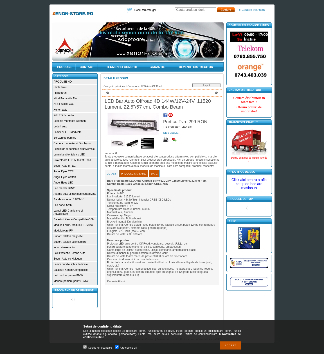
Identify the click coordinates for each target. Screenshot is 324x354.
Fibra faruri (60, 92)
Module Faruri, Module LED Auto (73, 225)
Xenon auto (60, 109)
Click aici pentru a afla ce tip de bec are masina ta (249, 184)
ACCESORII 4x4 (64, 104)
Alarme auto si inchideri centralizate (75, 193)
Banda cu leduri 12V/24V (68, 199)
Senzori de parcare (65, 137)
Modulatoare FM (63, 230)
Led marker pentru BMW (68, 275)
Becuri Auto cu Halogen (68, 258)
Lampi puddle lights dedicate (71, 264)
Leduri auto (60, 126)
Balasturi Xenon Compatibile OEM (74, 219)
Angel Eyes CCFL (64, 171)
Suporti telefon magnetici (68, 236)
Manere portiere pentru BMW (71, 281)
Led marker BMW (64, 188)
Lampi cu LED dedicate (67, 132)
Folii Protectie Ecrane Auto (69, 253)
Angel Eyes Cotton (65, 177)
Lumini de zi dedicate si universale (74, 149)
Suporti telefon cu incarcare (70, 241)
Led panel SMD (63, 205)
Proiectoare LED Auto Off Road (72, 160)
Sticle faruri (60, 87)
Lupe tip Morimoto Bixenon (70, 120)
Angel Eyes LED (63, 182)
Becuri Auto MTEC (65, 165)
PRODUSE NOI (63, 81)
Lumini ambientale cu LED (69, 154)
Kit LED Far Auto (64, 115)
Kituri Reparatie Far (65, 98)
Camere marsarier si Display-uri (73, 143)
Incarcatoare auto (64, 247)
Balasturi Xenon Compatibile (71, 269)
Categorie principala (115, 86)
